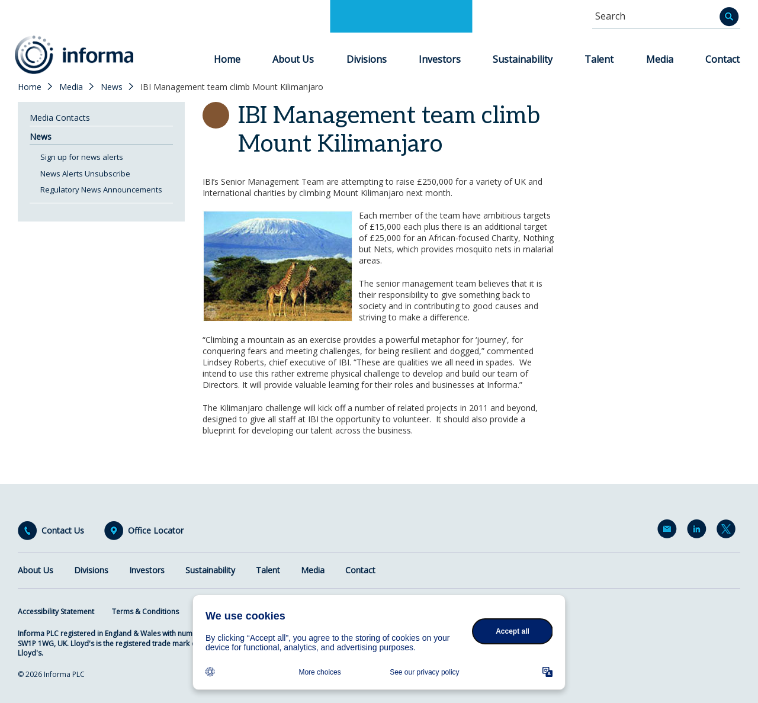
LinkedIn (699, 531)
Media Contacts (60, 117)
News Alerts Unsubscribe (85, 173)
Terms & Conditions (145, 611)
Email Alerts (669, 531)
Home (227, 59)
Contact (722, 59)
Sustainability (523, 59)
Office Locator (156, 530)
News (112, 87)
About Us (293, 59)
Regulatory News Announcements (101, 189)
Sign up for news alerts (81, 157)
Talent (599, 59)
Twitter (728, 531)
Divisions (366, 59)
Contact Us (62, 530)
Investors (440, 59)
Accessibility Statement (56, 611)
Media (659, 59)
